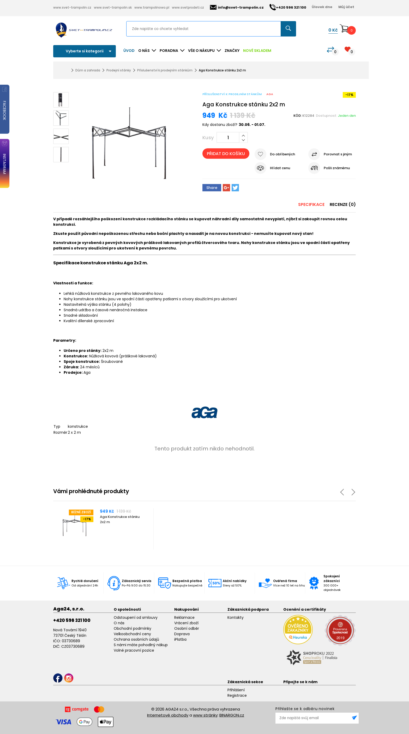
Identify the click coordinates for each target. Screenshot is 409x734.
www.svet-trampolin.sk (113, 7)
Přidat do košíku (226, 154)
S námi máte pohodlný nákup (141, 644)
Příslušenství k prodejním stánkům (165, 70)
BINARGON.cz (231, 715)
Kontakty (235, 617)
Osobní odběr (186, 628)
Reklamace (184, 617)
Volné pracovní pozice (134, 650)
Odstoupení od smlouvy (136, 617)
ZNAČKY (232, 50)
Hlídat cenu (280, 168)
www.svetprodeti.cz (188, 7)
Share (211, 187)
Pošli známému (337, 168)
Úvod (129, 50)
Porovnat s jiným (338, 154)
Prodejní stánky (118, 70)
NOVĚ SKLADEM (257, 50)
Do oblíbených (282, 154)
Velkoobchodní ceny (132, 634)
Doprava (182, 634)
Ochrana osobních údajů (136, 639)
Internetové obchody (167, 715)
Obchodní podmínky (132, 628)
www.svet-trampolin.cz (72, 7)
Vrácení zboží (186, 623)
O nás (119, 623)
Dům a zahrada (87, 70)
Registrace (237, 695)
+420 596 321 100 (72, 620)
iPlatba (180, 639)
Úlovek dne (322, 6)
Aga (269, 94)
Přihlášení (236, 690)
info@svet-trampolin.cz (237, 7)
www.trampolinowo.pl (151, 7)
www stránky (205, 715)
